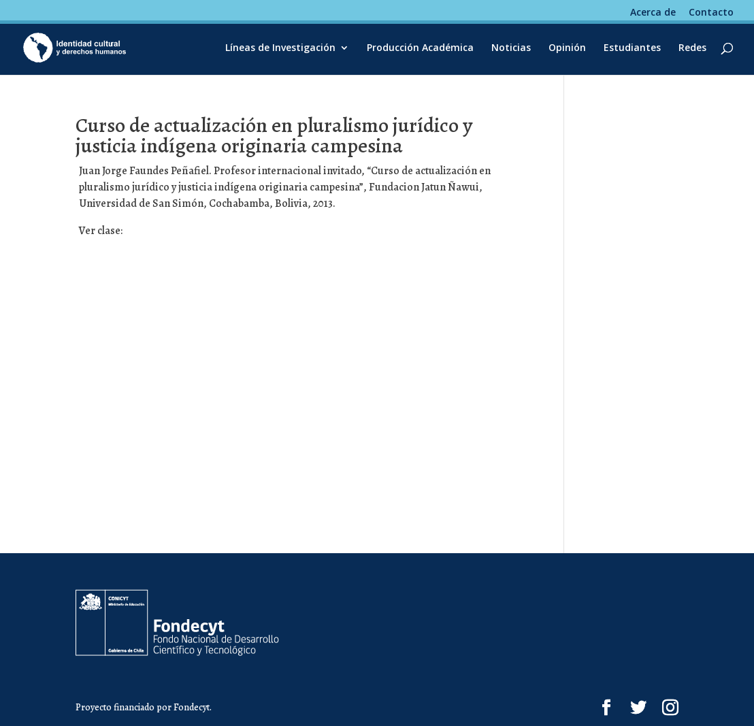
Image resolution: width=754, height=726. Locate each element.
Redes (692, 48)
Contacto (711, 12)
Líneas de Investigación (280, 48)
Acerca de (653, 12)
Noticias (511, 48)
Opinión (567, 48)
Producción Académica (420, 48)
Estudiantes (632, 48)
